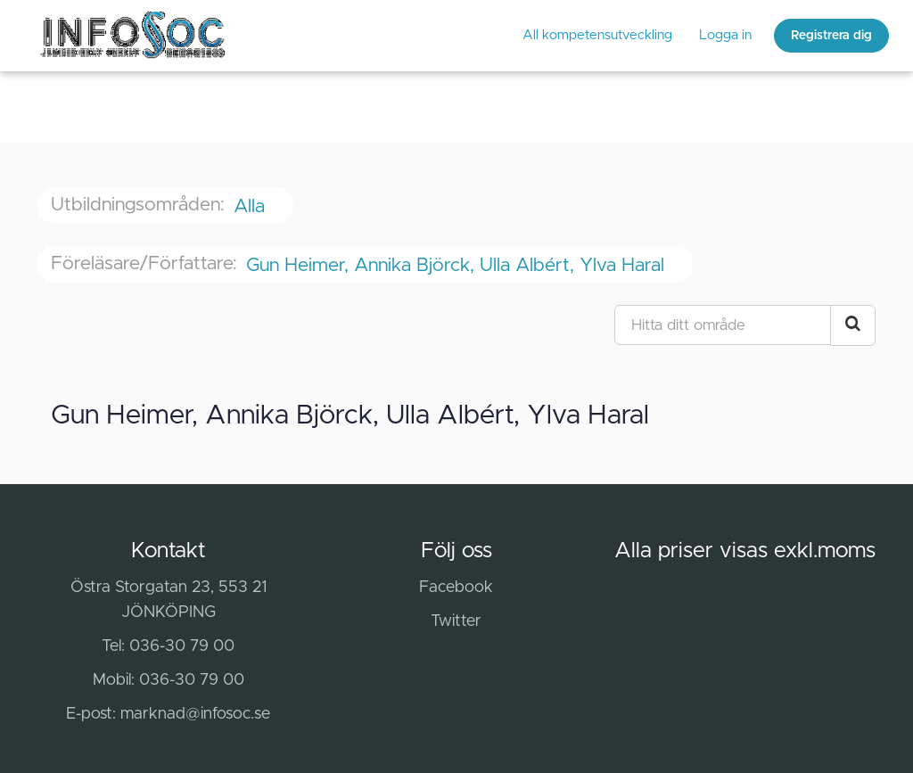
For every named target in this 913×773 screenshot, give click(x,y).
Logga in (725, 35)
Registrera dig (831, 35)
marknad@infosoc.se (195, 714)
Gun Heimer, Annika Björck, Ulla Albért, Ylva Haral (458, 265)
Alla (252, 206)
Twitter (456, 621)
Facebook (456, 588)
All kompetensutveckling (597, 35)
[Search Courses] (853, 325)
